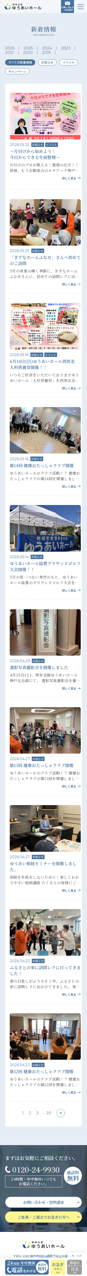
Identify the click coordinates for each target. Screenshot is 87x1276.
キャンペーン (17, 71)
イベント (69, 62)
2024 (47, 48)
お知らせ (47, 62)
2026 (9, 48)
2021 (9, 52)
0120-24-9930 (36, 1169)
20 (48, 1113)
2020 (28, 52)
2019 (46, 52)
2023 (66, 48)
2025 (28, 48)
